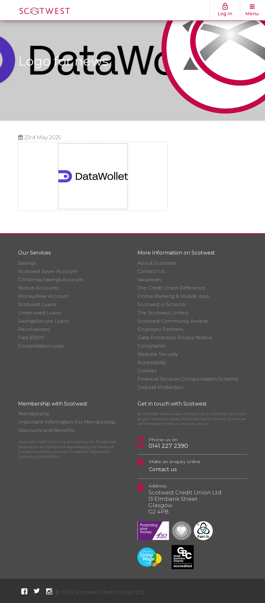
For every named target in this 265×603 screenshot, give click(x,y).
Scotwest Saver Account (47, 271)
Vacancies (149, 279)
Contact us (163, 469)
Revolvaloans (34, 329)
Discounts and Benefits (46, 430)
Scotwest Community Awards (172, 321)
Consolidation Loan (41, 346)
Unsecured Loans (39, 313)
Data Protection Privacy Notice (174, 337)
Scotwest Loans (37, 304)
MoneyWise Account (43, 296)
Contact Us (150, 271)
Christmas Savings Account (50, 279)
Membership (34, 414)
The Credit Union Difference (171, 288)
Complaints (151, 346)
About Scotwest (156, 263)
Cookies (147, 371)
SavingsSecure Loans (43, 321)
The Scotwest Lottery (163, 313)
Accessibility (151, 362)
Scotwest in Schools (161, 304)
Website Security (157, 354)
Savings (27, 263)
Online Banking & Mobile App (173, 296)
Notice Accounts (38, 288)
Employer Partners (160, 329)
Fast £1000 (31, 337)
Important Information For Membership (66, 422)
